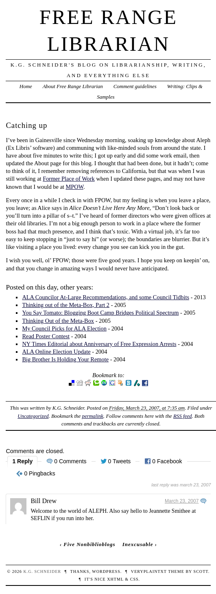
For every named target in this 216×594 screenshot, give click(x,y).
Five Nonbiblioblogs (89, 544)
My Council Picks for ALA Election (64, 328)
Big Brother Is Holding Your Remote (65, 359)
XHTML (115, 579)
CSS (134, 579)
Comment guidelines (135, 86)
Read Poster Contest (46, 336)
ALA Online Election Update (56, 351)
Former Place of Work (69, 178)
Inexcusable (137, 544)
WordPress (106, 571)
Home (26, 86)
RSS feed (182, 416)
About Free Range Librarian (73, 86)
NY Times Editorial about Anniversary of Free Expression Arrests (99, 344)
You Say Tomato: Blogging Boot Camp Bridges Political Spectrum (100, 312)
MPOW (74, 187)
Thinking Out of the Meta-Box (58, 321)
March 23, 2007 (182, 501)
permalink (92, 416)
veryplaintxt (149, 571)
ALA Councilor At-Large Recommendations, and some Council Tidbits (105, 297)
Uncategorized (32, 416)
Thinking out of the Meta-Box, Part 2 (65, 305)
